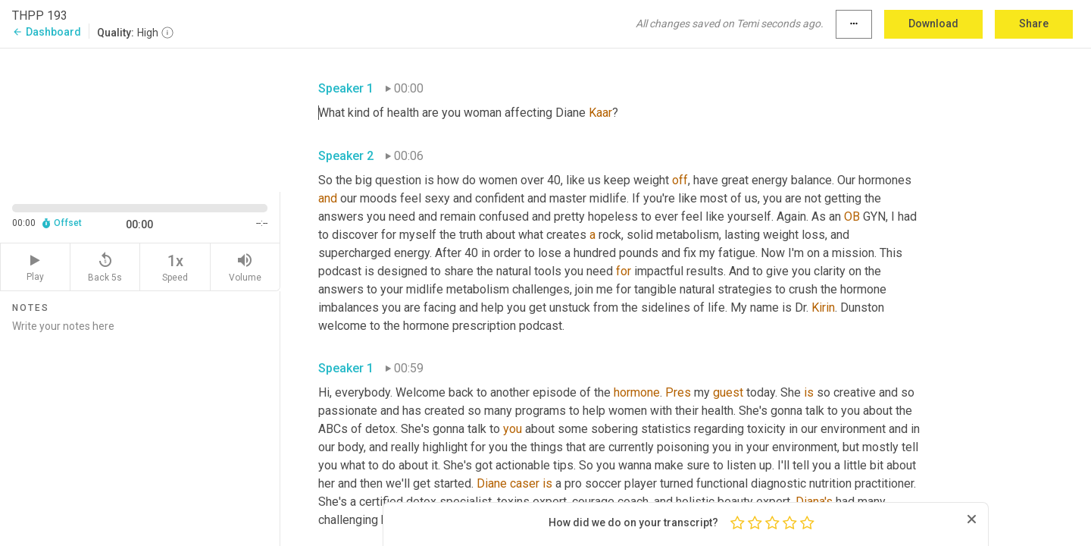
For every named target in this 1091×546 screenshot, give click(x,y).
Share (1034, 23)
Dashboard (46, 32)
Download (933, 23)
